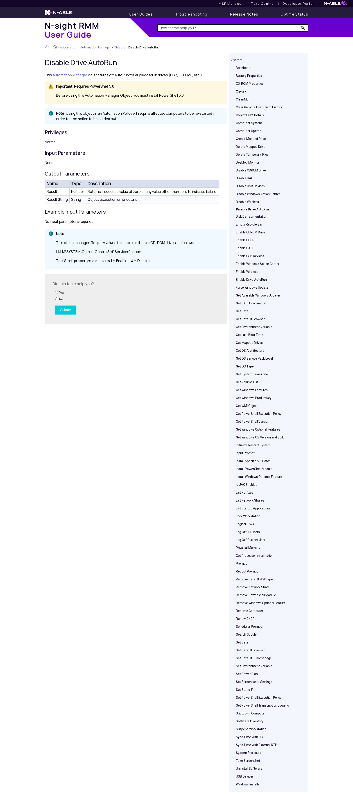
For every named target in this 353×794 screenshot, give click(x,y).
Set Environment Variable (254, 666)
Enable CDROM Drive (250, 232)
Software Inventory (249, 721)
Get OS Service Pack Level (254, 358)
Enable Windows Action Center (257, 264)
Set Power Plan (247, 674)
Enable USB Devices (250, 256)
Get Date (242, 311)
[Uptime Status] (294, 14)
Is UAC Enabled (246, 484)
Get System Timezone (252, 374)
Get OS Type (245, 366)
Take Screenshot (248, 760)
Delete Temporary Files (252, 154)
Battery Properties (249, 76)
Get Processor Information (255, 555)
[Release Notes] (244, 14)
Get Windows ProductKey (254, 398)
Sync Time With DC (249, 737)
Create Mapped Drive (251, 139)
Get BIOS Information (251, 303)
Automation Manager (95, 47)
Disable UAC (244, 178)
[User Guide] (141, 14)
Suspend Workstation (251, 729)
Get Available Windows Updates (258, 295)
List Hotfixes (244, 492)
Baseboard (243, 68)
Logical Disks (245, 524)
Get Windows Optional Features (258, 429)
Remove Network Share (253, 587)
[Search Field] (232, 28)
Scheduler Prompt (249, 626)
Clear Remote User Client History (259, 107)
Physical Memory (248, 548)
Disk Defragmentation (251, 216)
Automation (68, 47)
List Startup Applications (253, 508)
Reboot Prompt (247, 571)
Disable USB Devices (250, 186)
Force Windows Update (252, 287)
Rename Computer (249, 611)
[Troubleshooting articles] (191, 14)
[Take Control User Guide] (263, 3)
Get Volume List (247, 382)
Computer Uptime (248, 131)
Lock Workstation (248, 516)
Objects (119, 47)
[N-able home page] (59, 14)
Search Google (246, 634)
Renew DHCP (245, 619)
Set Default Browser (250, 650)
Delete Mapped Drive (250, 146)
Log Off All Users (248, 532)
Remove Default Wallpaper (255, 579)
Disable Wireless (247, 202)
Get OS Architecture (250, 350)
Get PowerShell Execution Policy (258, 413)
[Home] (72, 30)
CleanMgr (243, 99)
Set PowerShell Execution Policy (258, 697)
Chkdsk (241, 91)
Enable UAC (244, 248)
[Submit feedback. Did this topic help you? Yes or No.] (113, 298)
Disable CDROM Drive (251, 170)
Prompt (241, 563)
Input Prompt (245, 453)
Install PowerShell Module (254, 469)
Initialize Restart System (253, 445)
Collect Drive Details (250, 115)
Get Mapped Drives (249, 343)
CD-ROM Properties (250, 83)
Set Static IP (244, 689)
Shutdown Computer (251, 713)
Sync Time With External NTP (256, 745)
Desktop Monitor (247, 162)
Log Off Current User (250, 540)
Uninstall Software (249, 768)
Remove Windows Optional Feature (261, 603)
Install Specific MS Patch (253, 461)
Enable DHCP (245, 240)
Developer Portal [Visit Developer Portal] (298, 3)
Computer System (249, 123)
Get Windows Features (252, 390)
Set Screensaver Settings (254, 682)
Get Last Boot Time (249, 335)
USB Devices (245, 776)
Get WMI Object (247, 406)
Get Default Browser (250, 319)
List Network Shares (250, 500)
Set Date (242, 642)
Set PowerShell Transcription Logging (262, 705)
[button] (303, 28)
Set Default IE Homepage (254, 658)
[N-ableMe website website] (335, 4)
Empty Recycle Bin (249, 224)
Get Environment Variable (254, 327)
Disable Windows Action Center (258, 194)
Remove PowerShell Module (256, 595)
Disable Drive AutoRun (252, 209)
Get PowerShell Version (252, 421)
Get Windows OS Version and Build (260, 437)
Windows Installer (248, 784)
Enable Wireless (247, 272)
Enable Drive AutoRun (251, 279)
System (236, 60)
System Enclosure (249, 753)
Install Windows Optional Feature (259, 477)
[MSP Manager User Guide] (231, 3)
